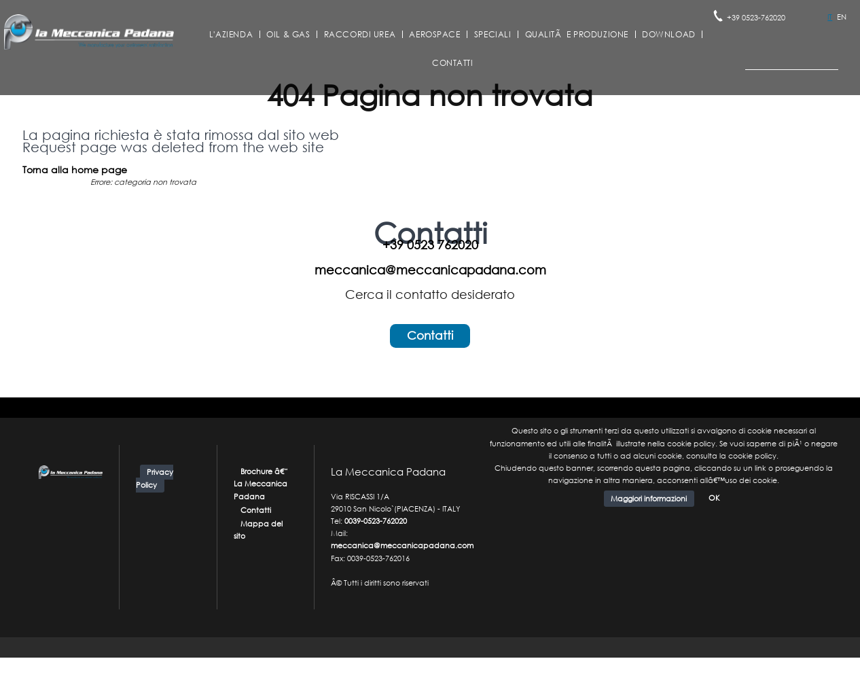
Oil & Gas (288, 35)
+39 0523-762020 (756, 17)
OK (714, 498)
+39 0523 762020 (430, 244)
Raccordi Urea (360, 35)
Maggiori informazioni (649, 498)
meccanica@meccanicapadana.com (430, 269)
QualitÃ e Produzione (577, 35)
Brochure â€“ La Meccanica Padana (261, 483)
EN (841, 17)
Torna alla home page (74, 169)
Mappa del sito (258, 529)
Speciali (493, 35)
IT (829, 17)
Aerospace (434, 35)
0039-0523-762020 (375, 521)
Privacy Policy (154, 478)
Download (669, 35)
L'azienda (231, 35)
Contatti (452, 63)
